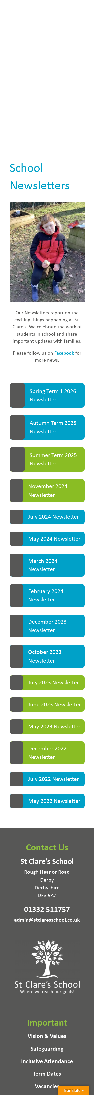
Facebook (64, 352)
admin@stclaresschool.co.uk (47, 919)
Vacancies (47, 1087)
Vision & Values (47, 1036)
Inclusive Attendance (47, 1062)
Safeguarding (47, 1049)
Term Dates (47, 1074)
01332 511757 (47, 909)
